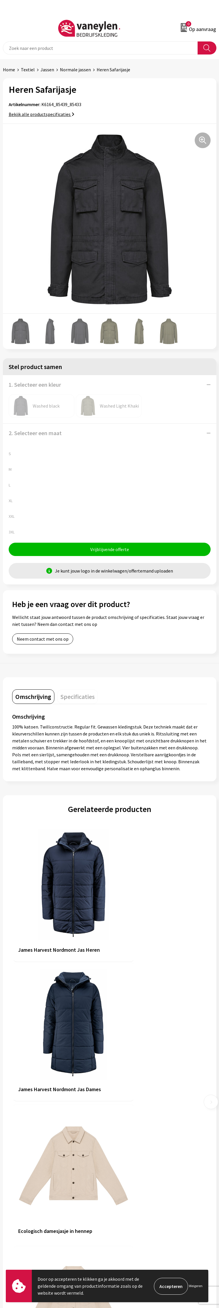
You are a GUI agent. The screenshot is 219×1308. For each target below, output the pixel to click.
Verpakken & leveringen (26, 1208)
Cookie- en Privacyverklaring (140, 1199)
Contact (11, 1199)
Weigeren (196, 1286)
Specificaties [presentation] (77, 697)
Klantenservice (18, 1190)
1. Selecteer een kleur (35, 384)
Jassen (47, 69)
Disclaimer (122, 1208)
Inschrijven (201, 1261)
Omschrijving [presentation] (33, 697)
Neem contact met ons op (43, 639)
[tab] (33, 697)
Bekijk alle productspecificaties (41, 114)
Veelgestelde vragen (132, 1145)
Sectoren (121, 1119)
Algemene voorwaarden (135, 1190)
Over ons (121, 1101)
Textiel (28, 69)
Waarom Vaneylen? (131, 1127)
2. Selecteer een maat (35, 433)
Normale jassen (75, 69)
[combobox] (100, 47)
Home (9, 69)
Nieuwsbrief (124, 1136)
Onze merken (125, 1110)
